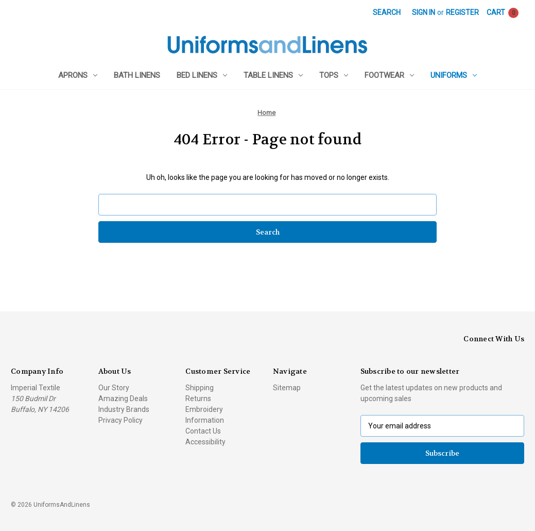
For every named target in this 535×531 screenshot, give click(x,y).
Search (387, 12)
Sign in (423, 12)
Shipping (199, 388)
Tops (333, 75)
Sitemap (287, 388)
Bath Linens (137, 75)
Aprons (77, 75)
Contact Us (203, 431)
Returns (198, 398)
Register (462, 12)
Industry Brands (123, 409)
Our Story (113, 388)
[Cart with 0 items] (502, 12)
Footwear (389, 75)
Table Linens (273, 75)
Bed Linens (202, 75)
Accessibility (205, 442)
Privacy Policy (120, 420)
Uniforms (453, 75)
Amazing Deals (123, 398)
